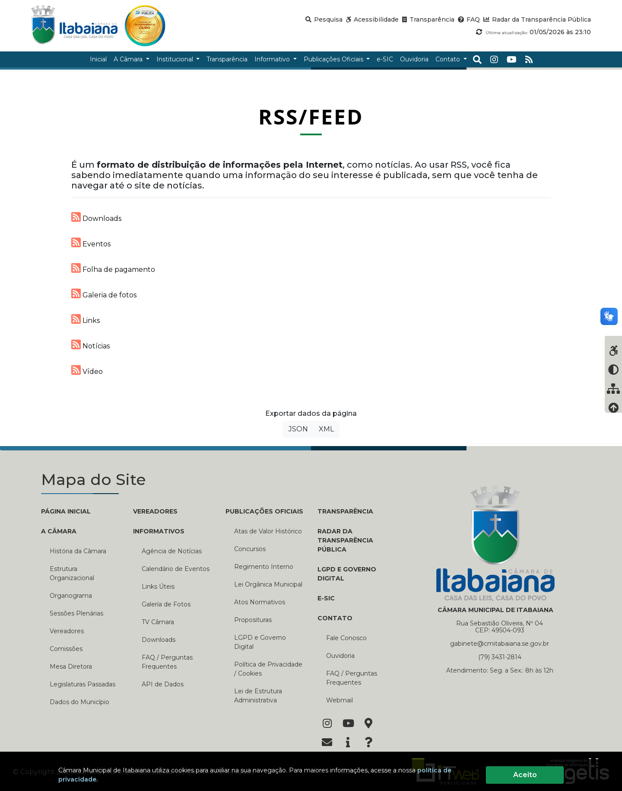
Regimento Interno (263, 567)
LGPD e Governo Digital (260, 642)
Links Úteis (158, 586)
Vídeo (87, 370)
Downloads (96, 217)
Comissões (66, 649)
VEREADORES (155, 511)
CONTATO (334, 618)
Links (85, 319)
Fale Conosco (346, 638)
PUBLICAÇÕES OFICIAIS (264, 511)
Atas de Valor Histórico (268, 531)
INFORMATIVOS (158, 531)
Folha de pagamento (113, 268)
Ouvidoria (340, 656)
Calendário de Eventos (175, 569)
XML (326, 429)
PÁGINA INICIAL (66, 511)
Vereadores (67, 631)
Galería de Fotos (166, 604)
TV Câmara (158, 622)
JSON (298, 429)
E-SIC (326, 598)
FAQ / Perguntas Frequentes (167, 662)
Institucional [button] (175, 59)
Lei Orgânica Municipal (268, 584)
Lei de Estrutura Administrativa (258, 695)
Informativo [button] (273, 59)
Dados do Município (79, 702)
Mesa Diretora (71, 666)
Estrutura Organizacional (72, 573)
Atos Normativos (259, 602)
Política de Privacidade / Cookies (268, 668)
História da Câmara (78, 551)
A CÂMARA (58, 531)
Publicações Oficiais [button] (334, 59)
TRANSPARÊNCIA (345, 511)
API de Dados (163, 684)
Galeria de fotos (103, 293)
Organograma (71, 596)
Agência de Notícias (172, 551)
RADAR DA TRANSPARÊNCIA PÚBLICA (345, 540)
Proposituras (253, 620)
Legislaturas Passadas (82, 684)
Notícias (90, 344)
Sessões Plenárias (76, 613)
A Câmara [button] (129, 59)
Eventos (91, 242)
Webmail (339, 700)
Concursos (250, 549)
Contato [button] (448, 59)
